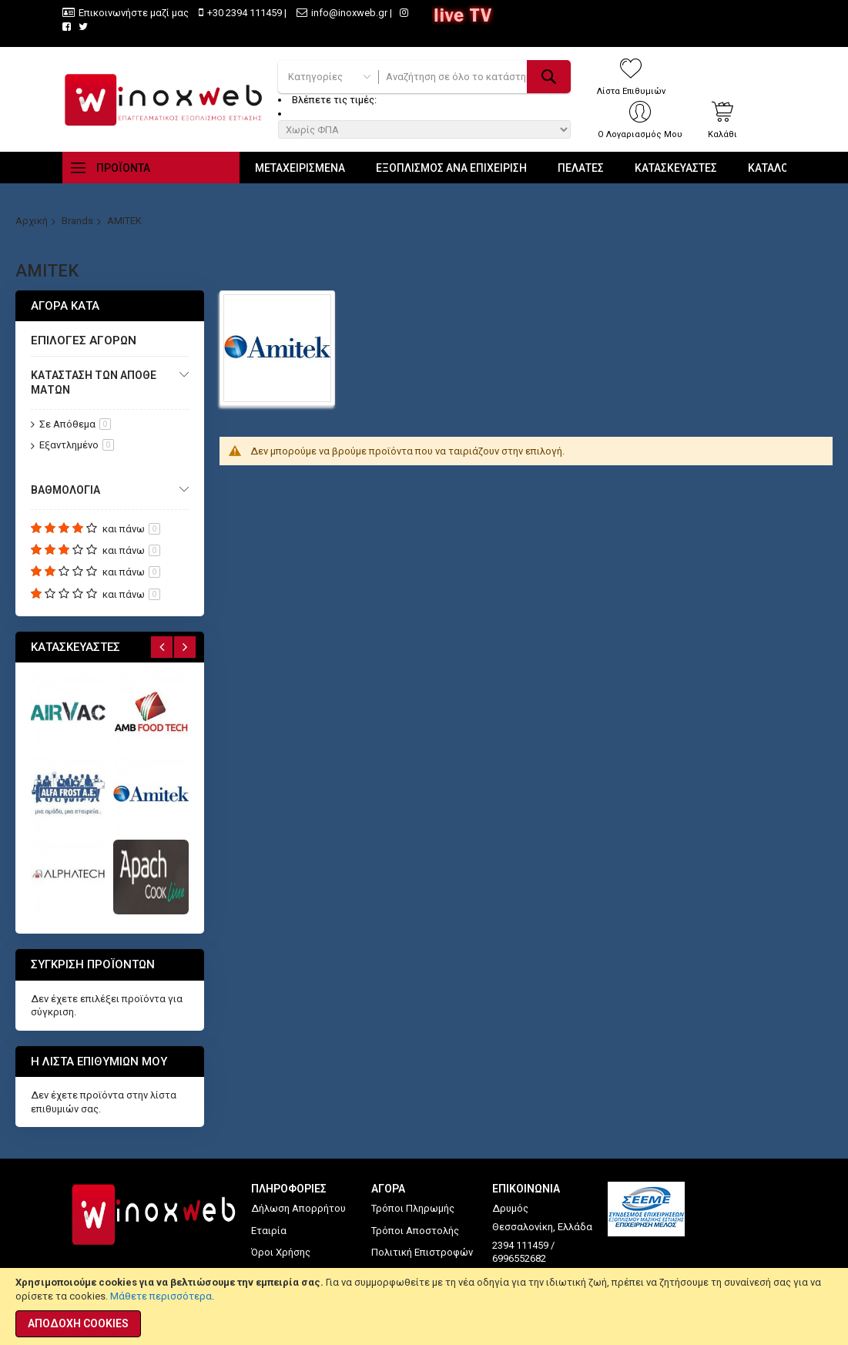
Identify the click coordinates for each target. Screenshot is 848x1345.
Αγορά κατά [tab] (65, 306)
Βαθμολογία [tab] (65, 490)
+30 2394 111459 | (247, 12)
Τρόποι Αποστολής (415, 1230)
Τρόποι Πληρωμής (412, 1208)
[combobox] (474, 76)
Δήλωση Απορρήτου (298, 1208)
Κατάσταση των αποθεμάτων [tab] (93, 382)
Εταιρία (269, 1230)
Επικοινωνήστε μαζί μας (134, 12)
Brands (77, 220)
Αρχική (31, 220)
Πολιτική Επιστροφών (422, 1252)
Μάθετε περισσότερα (161, 1296)
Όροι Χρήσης (280, 1252)
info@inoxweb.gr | (351, 12)
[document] (424, 1306)
